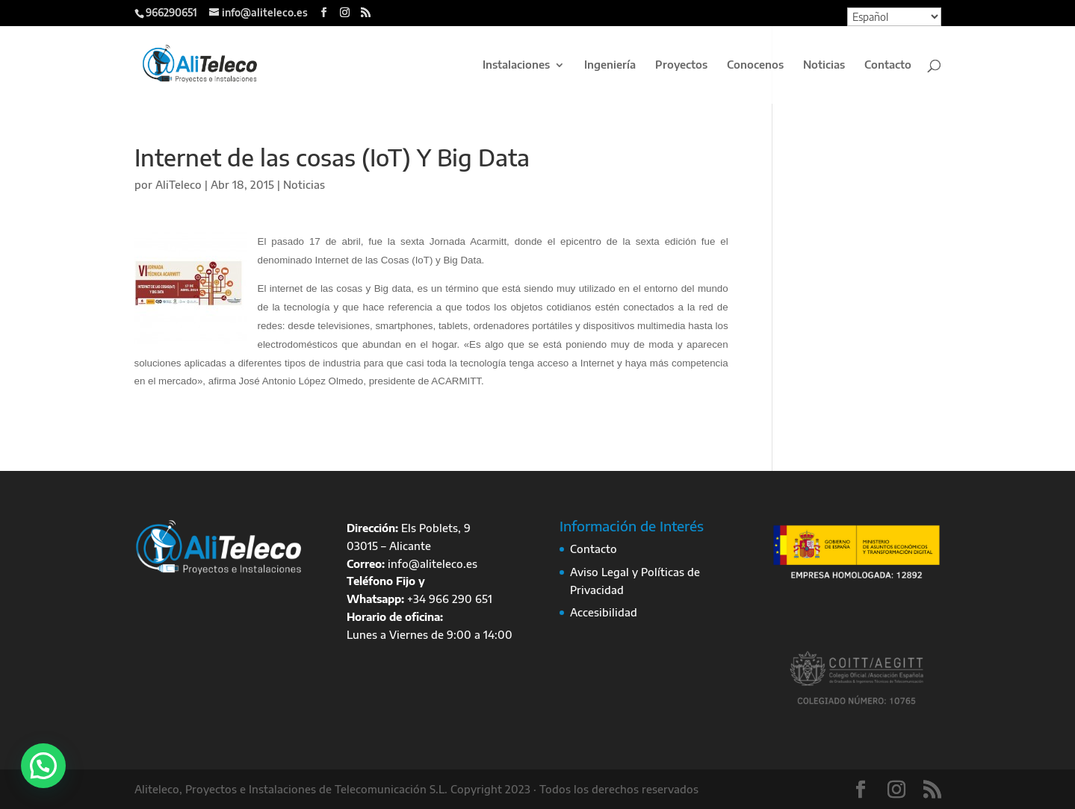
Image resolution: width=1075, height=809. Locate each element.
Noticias (824, 65)
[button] (43, 765)
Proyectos (681, 65)
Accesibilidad (603, 612)
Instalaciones (516, 65)
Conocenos (755, 65)
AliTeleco (178, 184)
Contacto (887, 65)
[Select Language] (894, 16)
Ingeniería (610, 65)
